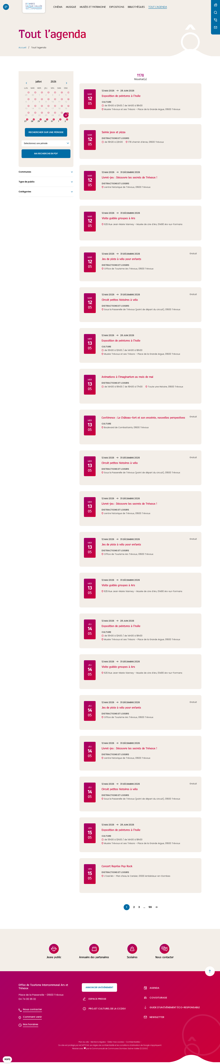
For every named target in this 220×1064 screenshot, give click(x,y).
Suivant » (156, 907)
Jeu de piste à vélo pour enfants (124, 259)
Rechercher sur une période (46, 132)
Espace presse (94, 1000)
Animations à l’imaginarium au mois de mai (130, 377)
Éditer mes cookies (116, 1044)
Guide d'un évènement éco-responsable (171, 1011)
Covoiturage (155, 1000)
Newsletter (153, 1023)
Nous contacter (32, 1009)
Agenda (151, 989)
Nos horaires (30, 1024)
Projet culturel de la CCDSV (104, 1012)
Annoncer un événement (99, 987)
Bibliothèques (136, 7)
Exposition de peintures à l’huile (123, 96)
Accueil (22, 47)
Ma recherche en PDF (46, 153)
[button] (7, 1059)
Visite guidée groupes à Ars (120, 218)
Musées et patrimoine (93, 7)
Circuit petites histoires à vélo (122, 299)
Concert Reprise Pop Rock (119, 866)
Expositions (116, 7)
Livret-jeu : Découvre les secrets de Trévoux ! (133, 177)
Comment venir (32, 1017)
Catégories (25, 191)
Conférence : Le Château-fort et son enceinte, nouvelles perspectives (149, 417)
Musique (71, 7)
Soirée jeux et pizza (115, 132)
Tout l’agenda (157, 7)
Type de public (27, 181)
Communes (25, 171)
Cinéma (57, 7)
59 (150, 907)
